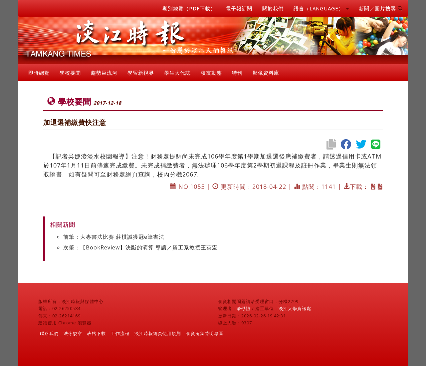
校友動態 (211, 72)
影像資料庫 (266, 72)
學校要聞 (70, 72)
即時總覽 (39, 72)
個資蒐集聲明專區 (204, 333)
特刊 (237, 72)
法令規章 (73, 333)
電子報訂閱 (239, 8)
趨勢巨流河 (104, 72)
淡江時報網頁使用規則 (157, 333)
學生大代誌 (177, 72)
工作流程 (120, 333)
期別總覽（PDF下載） (189, 8)
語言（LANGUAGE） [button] (321, 8)
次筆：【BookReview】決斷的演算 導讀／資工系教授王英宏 (140, 247)
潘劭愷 (244, 308)
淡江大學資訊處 (295, 308)
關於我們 (273, 8)
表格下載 (96, 333)
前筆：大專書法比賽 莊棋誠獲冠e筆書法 (113, 236)
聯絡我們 (49, 333)
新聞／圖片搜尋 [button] (381, 8)
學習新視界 (140, 72)
